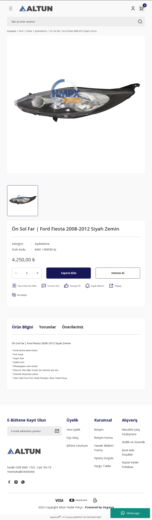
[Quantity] (26, 273)
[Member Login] (133, 8)
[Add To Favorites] (24, 285)
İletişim (99, 429)
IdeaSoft (55, 517)
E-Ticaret (68, 517)
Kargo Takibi (102, 466)
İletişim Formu (103, 438)
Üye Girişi (72, 438)
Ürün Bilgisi (22, 327)
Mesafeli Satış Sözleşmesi (131, 432)
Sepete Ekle (68, 273)
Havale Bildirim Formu (104, 448)
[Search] (76, 21)
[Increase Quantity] (37, 273)
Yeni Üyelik (73, 429)
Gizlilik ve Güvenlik (133, 442)
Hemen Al (117, 273)
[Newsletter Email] (34, 431)
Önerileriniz (73, 327)
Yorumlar (47, 327)
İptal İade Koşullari (128, 452)
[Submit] (58, 431)
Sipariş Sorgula (103, 458)
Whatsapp (130, 513)
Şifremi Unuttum (77, 445)
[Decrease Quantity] (16, 273)
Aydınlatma (42, 244)
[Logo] (36, 8)
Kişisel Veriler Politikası (130, 464)
